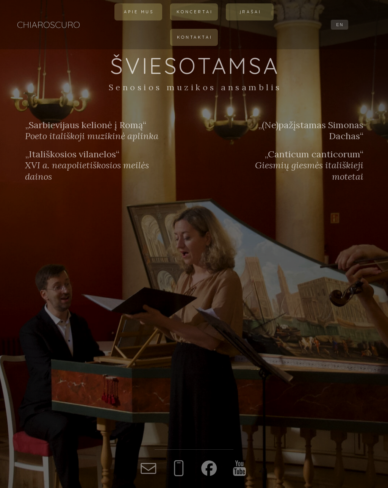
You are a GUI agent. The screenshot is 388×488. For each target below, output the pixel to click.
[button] (148, 468)
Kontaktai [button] (195, 37)
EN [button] (339, 24)
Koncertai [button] (195, 11)
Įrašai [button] (250, 11)
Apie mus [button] (139, 11)
